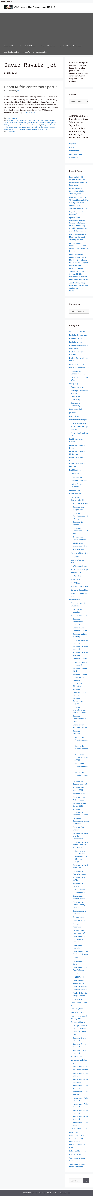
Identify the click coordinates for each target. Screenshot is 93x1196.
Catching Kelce (77, 999)
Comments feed (75, 154)
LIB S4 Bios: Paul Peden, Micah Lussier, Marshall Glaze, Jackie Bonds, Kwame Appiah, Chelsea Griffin (78, 259)
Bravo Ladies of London (79, 367)
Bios (76, 957)
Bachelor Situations (13, 46)
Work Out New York (79, 1129)
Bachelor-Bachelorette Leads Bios (81, 531)
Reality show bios (76, 494)
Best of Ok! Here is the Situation (35, 52)
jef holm (72, 412)
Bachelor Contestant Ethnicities (77, 683)
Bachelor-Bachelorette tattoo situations (81, 821)
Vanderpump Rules (79, 1060)
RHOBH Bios (76, 576)
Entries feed (74, 151)
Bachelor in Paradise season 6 (81, 775)
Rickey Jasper (8, 127)
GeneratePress (65, 1193)
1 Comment (11, 132)
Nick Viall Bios (78, 549)
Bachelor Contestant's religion (78, 701)
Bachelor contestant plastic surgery (80, 692)
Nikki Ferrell (79, 977)
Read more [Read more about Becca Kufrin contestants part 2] (30, 112)
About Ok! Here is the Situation (71, 46)
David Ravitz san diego (38, 123)
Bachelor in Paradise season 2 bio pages (80, 516)
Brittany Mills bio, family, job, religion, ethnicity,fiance (77, 191)
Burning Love (78, 917)
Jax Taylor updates (80, 1069)
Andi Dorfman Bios (80, 503)
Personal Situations (48, 46)
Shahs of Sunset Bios (79, 586)
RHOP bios (75, 583)
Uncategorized (12, 118)
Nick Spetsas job (34, 125)
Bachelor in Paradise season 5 (81, 766)
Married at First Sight (78, 419)
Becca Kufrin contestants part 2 (30, 86)
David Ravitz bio (33, 120)
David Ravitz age (21, 120)
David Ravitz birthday (47, 120)
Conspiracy (73, 383)
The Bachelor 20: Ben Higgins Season (79, 939)
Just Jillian (75, 556)
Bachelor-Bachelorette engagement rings (80, 812)
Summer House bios (79, 590)
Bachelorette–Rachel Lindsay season (79, 905)
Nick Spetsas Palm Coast (49, 125)
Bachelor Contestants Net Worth (79, 718)
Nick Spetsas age (10, 125)
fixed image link (75, 409)
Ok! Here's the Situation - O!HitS (34, 7)
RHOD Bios (75, 579)
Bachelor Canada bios (78, 335)
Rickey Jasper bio (32, 127)
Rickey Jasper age (20, 127)
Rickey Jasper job (10, 129)
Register (72, 143)
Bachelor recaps (75, 338)
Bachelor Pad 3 (79, 793)
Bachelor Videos (75, 342)
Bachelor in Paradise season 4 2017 (81, 757)
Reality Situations (76, 599)
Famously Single (77, 1009)
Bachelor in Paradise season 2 (81, 740)
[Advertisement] (46, 27)
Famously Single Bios (79, 553)
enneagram (77, 477)
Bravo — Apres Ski (76, 364)
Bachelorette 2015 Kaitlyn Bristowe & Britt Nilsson (80, 845)
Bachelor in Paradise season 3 (81, 748)
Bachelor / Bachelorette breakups (78, 621)
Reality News (74, 490)
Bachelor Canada (80, 659)
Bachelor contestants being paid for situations (80, 710)
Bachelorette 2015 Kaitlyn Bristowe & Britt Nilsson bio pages (81, 856)
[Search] (86, 1180)
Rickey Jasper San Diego (40, 129)
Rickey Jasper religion (24, 129)
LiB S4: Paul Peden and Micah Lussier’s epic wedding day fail (78, 237)
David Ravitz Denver (11, 123)
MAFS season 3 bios (79, 566)
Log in (71, 147)
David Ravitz (11, 120)
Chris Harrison (79, 920)
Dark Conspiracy (77, 387)
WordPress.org (75, 158)
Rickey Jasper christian (47, 127)
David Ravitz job (24, 123)
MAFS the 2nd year (78, 423)
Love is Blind (74, 416)
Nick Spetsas (51, 123)
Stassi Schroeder (78, 1056)
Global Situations (31, 46)
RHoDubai (73, 1132)
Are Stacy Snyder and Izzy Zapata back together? (78, 211)
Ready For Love (77, 1012)
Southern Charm (78, 1022)
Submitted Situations (11, 52)
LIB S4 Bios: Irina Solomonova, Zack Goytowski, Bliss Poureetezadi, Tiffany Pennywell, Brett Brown (78, 273)
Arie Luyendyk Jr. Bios (78, 331)
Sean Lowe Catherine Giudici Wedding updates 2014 (78, 1138)
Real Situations (75, 470)
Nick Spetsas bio (22, 125)
